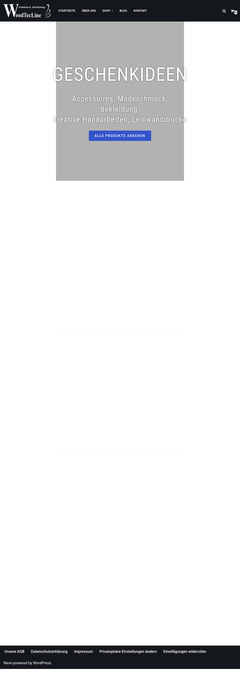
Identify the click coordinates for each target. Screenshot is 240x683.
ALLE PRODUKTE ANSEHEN (120, 131)
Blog (123, 10)
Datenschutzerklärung (49, 665)
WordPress (42, 677)
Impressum (84, 665)
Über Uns (89, 10)
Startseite (66, 10)
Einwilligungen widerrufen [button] (185, 665)
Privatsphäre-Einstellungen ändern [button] (129, 665)
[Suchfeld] (224, 11)
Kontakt (140, 10)
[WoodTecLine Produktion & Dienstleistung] (27, 10)
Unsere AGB (14, 665)
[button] (112, 10)
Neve (8, 677)
